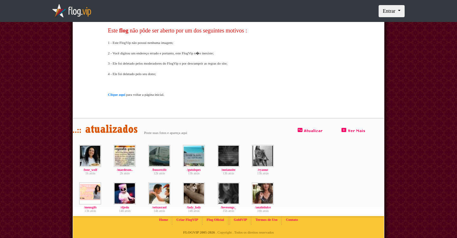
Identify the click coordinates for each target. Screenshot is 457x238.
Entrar (390, 11)
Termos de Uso (266, 219)
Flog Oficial (215, 219)
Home (163, 219)
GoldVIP (240, 219)
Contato (292, 219)
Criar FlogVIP (187, 219)
